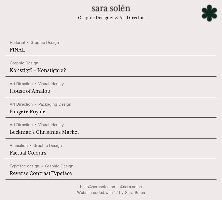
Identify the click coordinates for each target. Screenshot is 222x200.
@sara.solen (131, 186)
